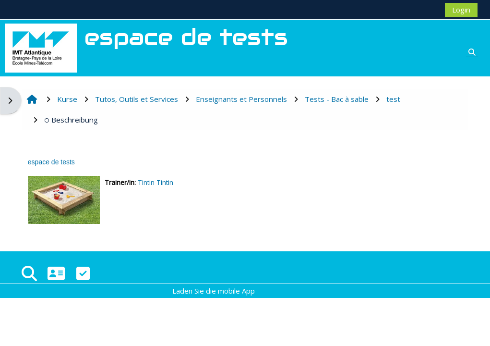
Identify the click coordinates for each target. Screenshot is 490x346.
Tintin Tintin (155, 182)
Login (461, 9)
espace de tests (51, 162)
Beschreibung (71, 119)
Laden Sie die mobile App (213, 291)
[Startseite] (41, 47)
